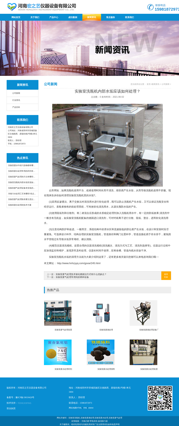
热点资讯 (22, 157)
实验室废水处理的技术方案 (19, 205)
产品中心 (53, 17)
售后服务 (110, 17)
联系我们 (129, 17)
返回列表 (166, 275)
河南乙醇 (85, 421)
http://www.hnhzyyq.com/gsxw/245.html (78, 263)
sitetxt (90, 408)
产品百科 (16, 107)
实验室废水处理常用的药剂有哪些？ (23, 171)
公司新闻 (16, 93)
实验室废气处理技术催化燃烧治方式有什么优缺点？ (81, 274)
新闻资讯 (91, 17)
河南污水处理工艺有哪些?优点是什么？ (25, 194)
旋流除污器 (103, 421)
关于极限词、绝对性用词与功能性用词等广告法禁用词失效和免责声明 (90, 424)
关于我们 (34, 17)
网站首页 (15, 17)
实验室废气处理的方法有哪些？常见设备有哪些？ (29, 177)
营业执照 (11, 408)
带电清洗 (93, 421)
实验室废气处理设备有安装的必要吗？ (24, 188)
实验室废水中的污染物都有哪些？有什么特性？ (28, 165)
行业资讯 (16, 100)
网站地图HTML (75, 408)
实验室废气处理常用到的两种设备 (72, 277)
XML (85, 408)
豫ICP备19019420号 (24, 397)
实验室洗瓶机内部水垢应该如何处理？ (24, 182)
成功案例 (72, 17)
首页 (149, 84)
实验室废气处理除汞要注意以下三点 (23, 199)
